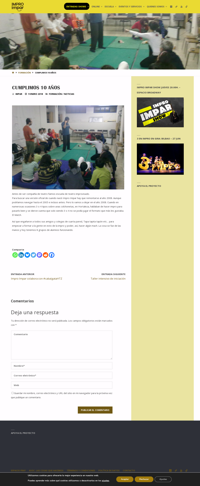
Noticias (69, 94)
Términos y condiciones (81, 470)
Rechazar (144, 479)
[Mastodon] (39, 255)
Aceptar (125, 479)
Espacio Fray (18, 470)
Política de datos (109, 470)
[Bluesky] (27, 255)
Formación (24, 72)
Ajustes (163, 479)
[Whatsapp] (15, 255)
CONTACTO (129, 470)
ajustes (105, 480)
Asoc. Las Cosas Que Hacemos (46, 470)
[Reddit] (45, 255)
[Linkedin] (21, 255)
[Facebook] (51, 255)
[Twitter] (33, 255)
